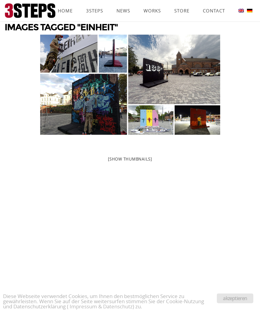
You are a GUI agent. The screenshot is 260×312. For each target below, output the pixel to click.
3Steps (94, 2)
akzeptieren (235, 298)
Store (181, 2)
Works (152, 2)
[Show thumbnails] (130, 159)
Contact (214, 2)
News (123, 2)
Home (65, 2)
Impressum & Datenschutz (101, 306)
